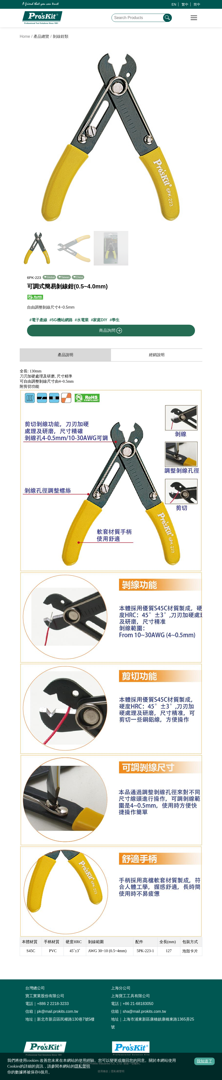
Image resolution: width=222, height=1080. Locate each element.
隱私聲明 (82, 1066)
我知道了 (204, 1061)
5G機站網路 (62, 320)
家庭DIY (100, 320)
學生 (116, 320)
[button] (196, 137)
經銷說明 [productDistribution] (157, 355)
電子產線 (39, 320)
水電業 (83, 320)
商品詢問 (110, 330)
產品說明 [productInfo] (65, 355)
